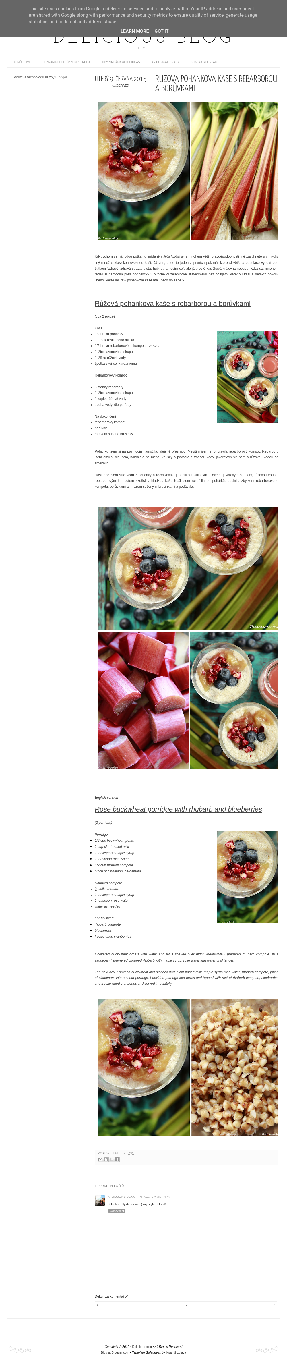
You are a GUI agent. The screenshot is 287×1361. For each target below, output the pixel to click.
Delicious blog (143, 38)
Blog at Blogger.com (115, 1352)
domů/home (22, 62)
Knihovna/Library (166, 62)
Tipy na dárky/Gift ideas (121, 62)
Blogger (61, 77)
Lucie (118, 1153)
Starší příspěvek (273, 1305)
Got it (161, 31)
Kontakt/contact (205, 62)
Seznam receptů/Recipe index (66, 62)
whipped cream (121, 1197)
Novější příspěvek (98, 1305)
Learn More (135, 31)
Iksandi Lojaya (176, 1352)
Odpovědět (117, 1211)
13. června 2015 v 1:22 (154, 1197)
